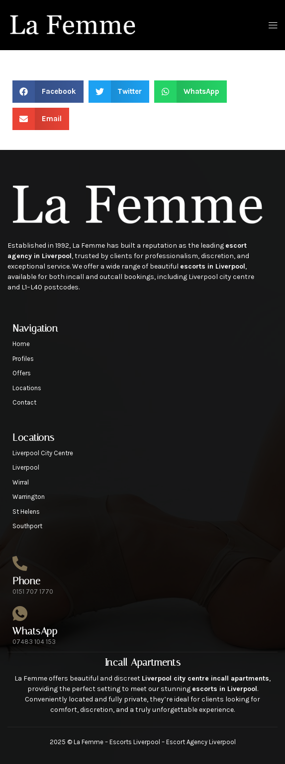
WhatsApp (34, 631)
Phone (26, 581)
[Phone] (19, 563)
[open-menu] (271, 25)
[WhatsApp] (19, 613)
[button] (48, 91)
